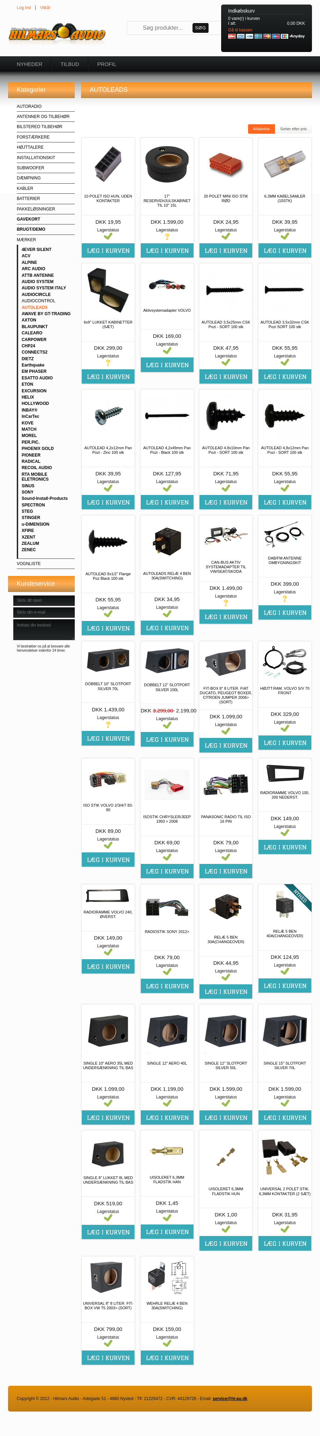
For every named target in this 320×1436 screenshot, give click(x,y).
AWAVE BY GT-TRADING (46, 313)
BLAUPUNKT (35, 326)
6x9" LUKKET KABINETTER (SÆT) (108, 324)
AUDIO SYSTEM (37, 281)
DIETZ (28, 358)
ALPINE (29, 262)
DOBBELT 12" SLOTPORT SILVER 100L (167, 687)
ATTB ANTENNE (38, 275)
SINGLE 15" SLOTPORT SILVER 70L (284, 1065)
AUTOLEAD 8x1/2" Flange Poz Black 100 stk (108, 576)
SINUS (28, 485)
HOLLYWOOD (35, 403)
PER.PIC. (30, 442)
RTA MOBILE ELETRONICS (35, 477)
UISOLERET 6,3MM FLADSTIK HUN (226, 1191)
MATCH (29, 429)
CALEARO (32, 333)
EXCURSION (34, 390)
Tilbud (69, 64)
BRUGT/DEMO (31, 229)
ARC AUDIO (33, 268)
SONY (28, 492)
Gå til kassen (240, 30)
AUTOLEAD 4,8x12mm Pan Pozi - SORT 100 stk (284, 450)
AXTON (29, 320)
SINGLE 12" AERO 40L (167, 1063)
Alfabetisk (261, 129)
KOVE (28, 423)
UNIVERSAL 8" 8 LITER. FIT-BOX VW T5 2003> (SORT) (108, 1305)
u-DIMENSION (35, 524)
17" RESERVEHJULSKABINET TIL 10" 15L (167, 200)
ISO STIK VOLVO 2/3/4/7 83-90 (108, 807)
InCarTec (30, 416)
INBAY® (29, 410)
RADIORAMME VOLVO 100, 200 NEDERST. (284, 795)
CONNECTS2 (35, 352)
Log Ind (24, 7)
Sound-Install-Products (45, 498)
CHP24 (28, 345)
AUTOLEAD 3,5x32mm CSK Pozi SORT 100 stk (285, 324)
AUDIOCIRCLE (36, 294)
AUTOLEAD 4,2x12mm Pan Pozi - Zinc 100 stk (108, 450)
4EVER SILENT (36, 249)
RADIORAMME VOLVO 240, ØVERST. (107, 914)
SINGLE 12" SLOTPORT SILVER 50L (226, 1065)
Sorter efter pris (293, 129)
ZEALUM (30, 543)
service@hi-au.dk (230, 1398)
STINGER (31, 517)
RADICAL (31, 461)
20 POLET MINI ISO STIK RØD (226, 198)
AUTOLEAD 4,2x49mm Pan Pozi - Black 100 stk (167, 450)
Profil (106, 64)
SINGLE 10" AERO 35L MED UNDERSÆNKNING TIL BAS (108, 1065)
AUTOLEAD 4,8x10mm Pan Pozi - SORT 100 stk (226, 450)
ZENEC (29, 549)
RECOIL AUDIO (37, 467)
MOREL (29, 435)
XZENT (28, 537)
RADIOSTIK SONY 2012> (167, 932)
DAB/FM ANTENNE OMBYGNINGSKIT (285, 560)
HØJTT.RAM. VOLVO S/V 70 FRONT (285, 690)
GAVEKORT (28, 219)
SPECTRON (33, 505)
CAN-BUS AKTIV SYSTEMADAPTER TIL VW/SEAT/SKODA (226, 566)
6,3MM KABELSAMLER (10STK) (284, 198)
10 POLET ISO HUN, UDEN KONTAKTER (108, 198)
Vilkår (45, 7)
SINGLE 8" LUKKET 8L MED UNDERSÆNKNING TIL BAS (108, 1180)
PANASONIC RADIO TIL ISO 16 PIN (226, 819)
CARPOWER (34, 339)
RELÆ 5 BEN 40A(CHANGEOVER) (285, 933)
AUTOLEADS (35, 307)
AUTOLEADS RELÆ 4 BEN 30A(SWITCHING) (167, 575)
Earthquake (33, 365)
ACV (26, 255)
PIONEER (31, 455)
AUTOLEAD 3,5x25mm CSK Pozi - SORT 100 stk (226, 324)
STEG (27, 511)
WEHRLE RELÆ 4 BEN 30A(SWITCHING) (166, 1305)
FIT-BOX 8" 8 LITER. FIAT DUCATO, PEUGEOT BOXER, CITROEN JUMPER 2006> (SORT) (226, 695)
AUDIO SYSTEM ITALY (44, 288)
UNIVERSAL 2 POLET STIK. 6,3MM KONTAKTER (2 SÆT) (285, 1191)
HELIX (28, 397)
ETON (27, 384)
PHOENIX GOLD (38, 448)
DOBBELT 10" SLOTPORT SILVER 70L (108, 686)
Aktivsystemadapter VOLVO (167, 310)
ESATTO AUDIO (37, 378)
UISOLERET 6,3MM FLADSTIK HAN (167, 1179)
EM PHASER (34, 371)
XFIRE (28, 530)
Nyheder (29, 64)
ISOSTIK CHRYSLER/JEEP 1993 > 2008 (167, 819)
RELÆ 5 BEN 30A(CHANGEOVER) (226, 939)
